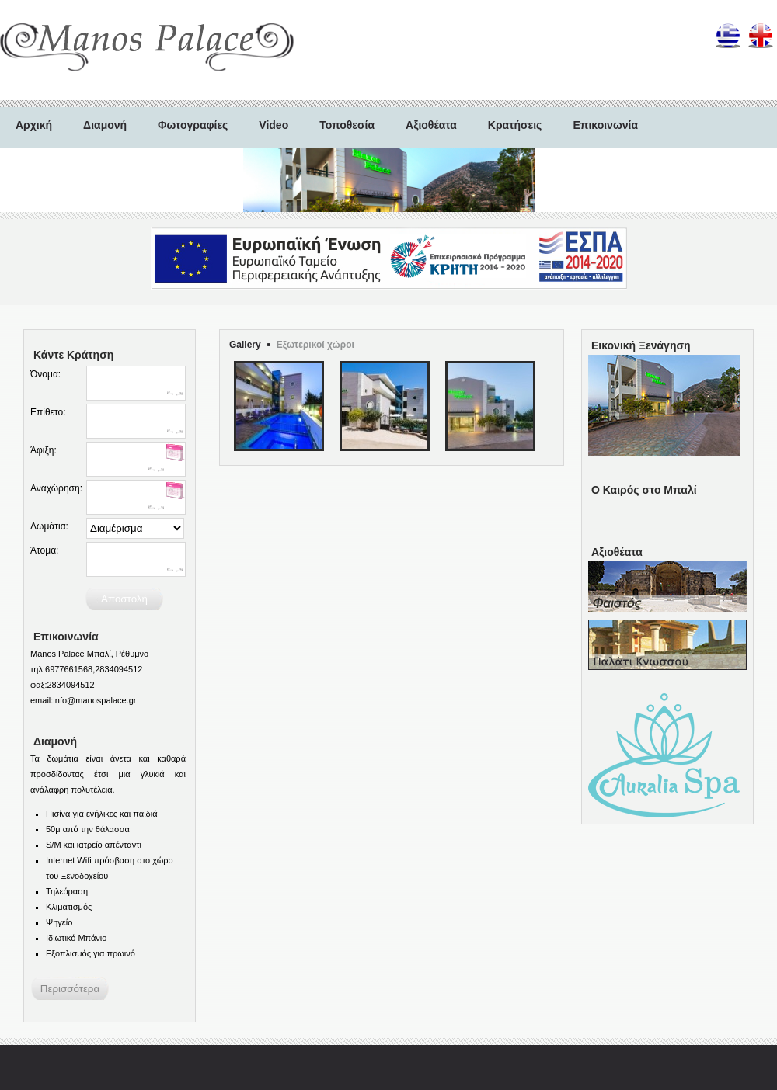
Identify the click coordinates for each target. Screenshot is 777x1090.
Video (273, 125)
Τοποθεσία (347, 125)
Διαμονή (105, 125)
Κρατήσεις (515, 125)
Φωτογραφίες (193, 125)
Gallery (245, 344)
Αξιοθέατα (431, 125)
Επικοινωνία (605, 125)
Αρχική (34, 125)
